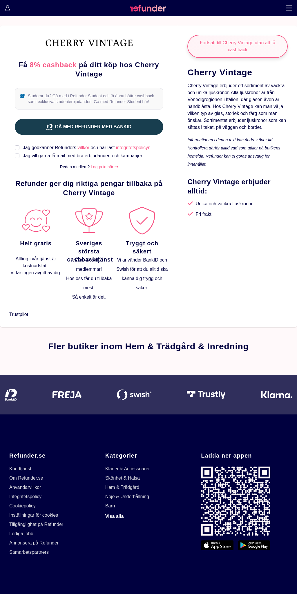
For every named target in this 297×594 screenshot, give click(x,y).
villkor (83, 147)
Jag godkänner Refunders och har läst (87, 147)
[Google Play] (254, 545)
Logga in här (104, 167)
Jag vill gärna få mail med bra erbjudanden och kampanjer (82, 155)
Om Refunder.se (26, 478)
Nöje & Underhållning (127, 496)
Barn (110, 505)
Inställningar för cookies (33, 515)
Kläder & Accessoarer (127, 468)
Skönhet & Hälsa (122, 478)
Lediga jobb (21, 533)
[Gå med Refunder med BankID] (89, 127)
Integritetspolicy (25, 496)
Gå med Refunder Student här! (121, 101)
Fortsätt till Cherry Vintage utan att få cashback (237, 46)
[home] (148, 8)
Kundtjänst (20, 468)
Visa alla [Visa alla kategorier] (114, 516)
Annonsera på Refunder (34, 542)
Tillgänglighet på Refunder (36, 524)
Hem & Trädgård (122, 487)
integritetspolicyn (133, 147)
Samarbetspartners (29, 552)
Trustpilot (18, 314)
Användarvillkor (25, 487)
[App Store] (217, 545)
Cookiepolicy (22, 505)
